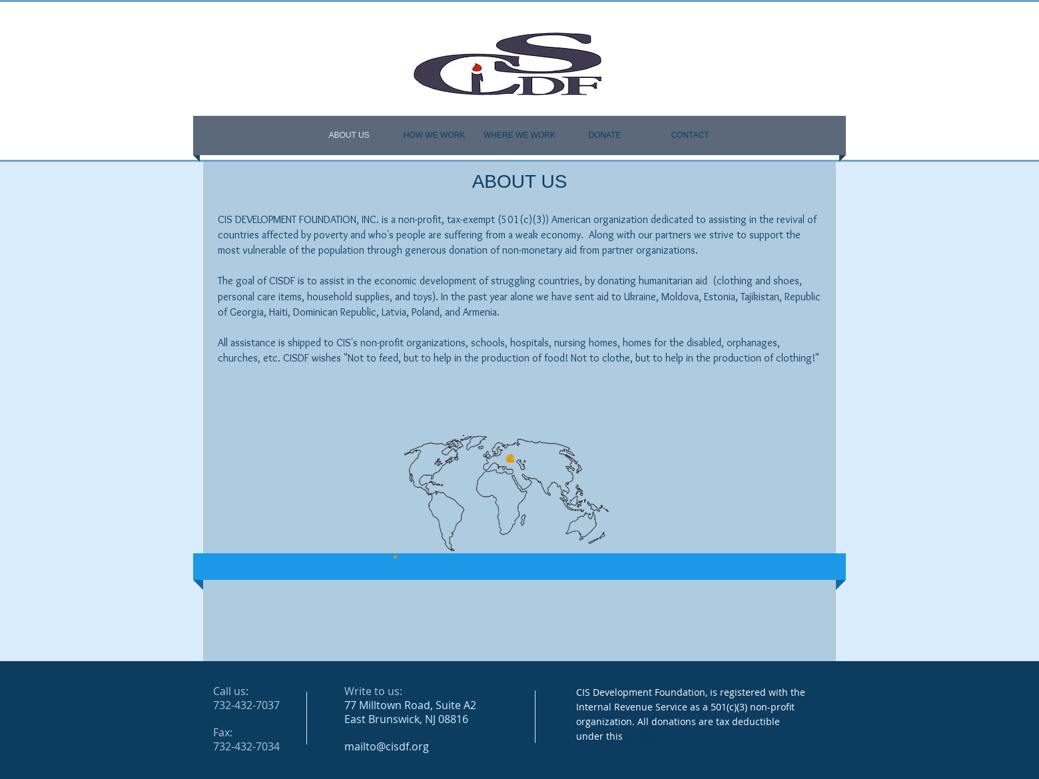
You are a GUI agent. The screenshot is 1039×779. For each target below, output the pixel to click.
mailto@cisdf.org (386, 746)
